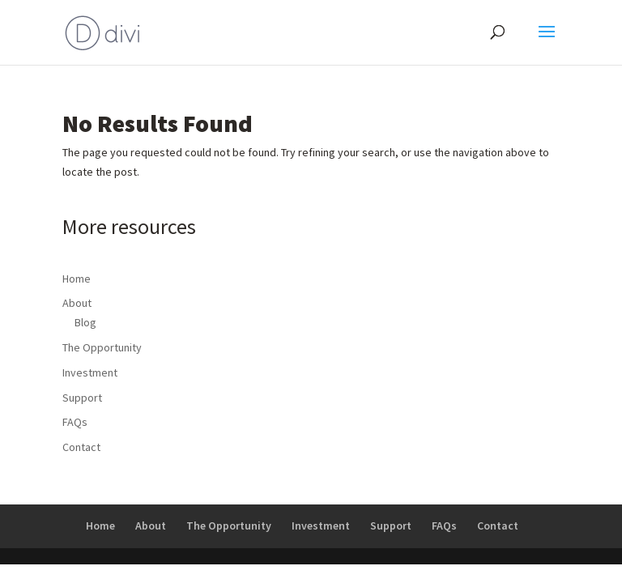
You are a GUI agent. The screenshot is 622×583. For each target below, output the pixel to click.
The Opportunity (102, 347)
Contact (81, 447)
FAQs (74, 422)
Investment (89, 372)
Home (76, 278)
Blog (85, 322)
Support (82, 397)
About (77, 303)
